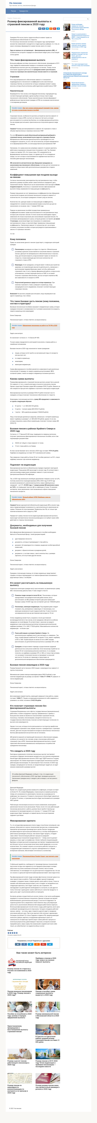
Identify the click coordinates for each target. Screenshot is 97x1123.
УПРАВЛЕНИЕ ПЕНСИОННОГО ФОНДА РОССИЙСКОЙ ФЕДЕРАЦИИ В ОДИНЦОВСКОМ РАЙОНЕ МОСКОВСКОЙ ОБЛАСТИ (75, 75)
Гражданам (75, 61)
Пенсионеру (75, 49)
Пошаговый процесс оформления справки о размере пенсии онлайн (79, 84)
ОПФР (73, 31)
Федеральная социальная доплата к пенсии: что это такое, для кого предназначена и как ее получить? (80, 56)
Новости (74, 41)
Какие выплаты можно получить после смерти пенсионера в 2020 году (79, 45)
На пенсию (15, 3)
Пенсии (13, 11)
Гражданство (23, 11)
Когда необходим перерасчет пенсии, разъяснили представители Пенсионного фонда (80, 27)
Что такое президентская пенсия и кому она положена (81, 64)
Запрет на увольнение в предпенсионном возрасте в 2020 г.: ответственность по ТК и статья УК (80, 36)
